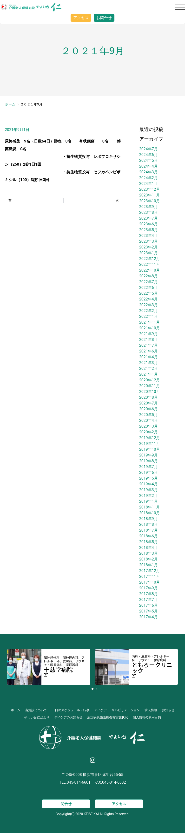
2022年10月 (149, 270)
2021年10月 (149, 328)
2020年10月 (149, 391)
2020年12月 (149, 380)
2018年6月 (148, 536)
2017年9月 (148, 588)
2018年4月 (148, 547)
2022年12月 (149, 258)
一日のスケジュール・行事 (70, 710)
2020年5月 (148, 414)
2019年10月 (149, 449)
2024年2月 (148, 178)
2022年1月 (148, 316)
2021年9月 (148, 334)
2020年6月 (148, 409)
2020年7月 (148, 403)
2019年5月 (148, 478)
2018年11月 (149, 507)
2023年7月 (148, 218)
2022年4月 (148, 299)
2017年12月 (149, 570)
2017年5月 (148, 611)
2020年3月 (148, 426)
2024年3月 (148, 172)
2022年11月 (149, 264)
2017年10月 (149, 582)
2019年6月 (148, 472)
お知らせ (168, 710)
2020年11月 (149, 386)
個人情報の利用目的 (147, 717)
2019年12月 (149, 438)
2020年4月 (148, 420)
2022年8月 (148, 276)
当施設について (36, 710)
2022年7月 (148, 282)
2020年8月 (148, 397)
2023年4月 (148, 235)
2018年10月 (149, 513)
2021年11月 (149, 322)
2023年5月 (148, 230)
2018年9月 (148, 518)
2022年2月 (148, 310)
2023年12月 (149, 189)
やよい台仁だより (36, 717)
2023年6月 (148, 224)
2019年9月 (148, 455)
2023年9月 (148, 206)
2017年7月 (148, 599)
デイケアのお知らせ (68, 717)
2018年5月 (148, 542)
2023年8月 (148, 212)
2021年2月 (148, 368)
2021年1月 (148, 374)
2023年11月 (149, 195)
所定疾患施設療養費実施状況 (107, 717)
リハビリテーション (126, 710)
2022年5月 (148, 293)
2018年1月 (148, 565)
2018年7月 (148, 530)
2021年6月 (148, 351)
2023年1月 (148, 253)
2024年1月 (148, 183)
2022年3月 (148, 305)
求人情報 (151, 710)
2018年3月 (148, 553)
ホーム (10, 104)
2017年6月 (148, 605)
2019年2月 (148, 495)
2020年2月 (148, 432)
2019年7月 (148, 466)
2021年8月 (148, 339)
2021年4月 (148, 357)
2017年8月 (148, 594)
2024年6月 (148, 154)
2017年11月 (149, 576)
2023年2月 (148, 247)
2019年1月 (148, 501)
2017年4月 (148, 617)
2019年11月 (149, 443)
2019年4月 (148, 484)
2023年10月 (149, 201)
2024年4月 (148, 166)
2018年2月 (148, 559)
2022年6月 (148, 287)
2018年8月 (148, 524)
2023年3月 (148, 241)
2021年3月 (148, 362)
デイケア (100, 710)
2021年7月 (148, 345)
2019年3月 (148, 490)
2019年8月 (148, 461)
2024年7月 (148, 149)
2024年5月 (148, 160)
